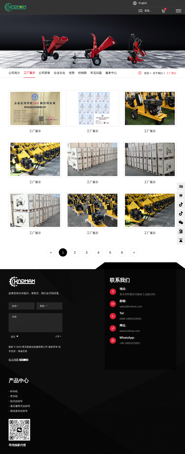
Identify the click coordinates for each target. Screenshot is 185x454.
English (143, 3)
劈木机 (14, 396)
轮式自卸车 (16, 401)
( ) (164, 11)
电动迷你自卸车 (19, 410)
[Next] (134, 252)
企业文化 (59, 72)
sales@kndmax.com (131, 306)
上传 (57, 336)
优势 (72, 72)
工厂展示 (29, 72)
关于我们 (158, 73)
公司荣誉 (44, 72)
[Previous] (51, 252)
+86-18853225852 (130, 343)
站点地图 (14, 359)
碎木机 (14, 391)
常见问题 (96, 72)
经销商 (82, 72)
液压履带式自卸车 (20, 406)
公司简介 (14, 72)
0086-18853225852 (130, 318)
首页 (146, 73)
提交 (15, 336)
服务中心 (111, 72)
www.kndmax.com (130, 330)
